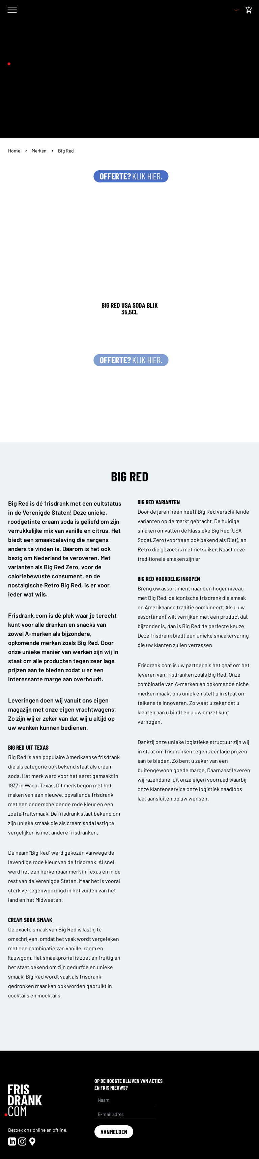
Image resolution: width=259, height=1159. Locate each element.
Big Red (66, 151)
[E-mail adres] (124, 1114)
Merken (39, 151)
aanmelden (113, 1131)
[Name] (124, 1100)
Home (14, 151)
